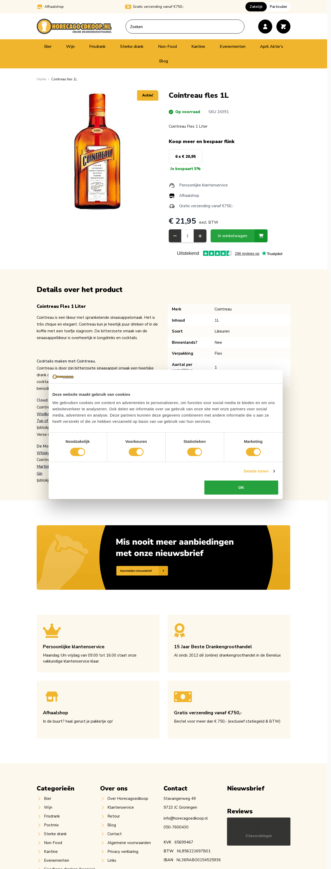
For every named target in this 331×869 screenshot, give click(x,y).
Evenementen (232, 46)
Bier (47, 46)
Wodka (43, 414)
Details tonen (257, 478)
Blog (163, 61)
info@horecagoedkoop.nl (186, 818)
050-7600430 (176, 827)
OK (242, 494)
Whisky (43, 453)
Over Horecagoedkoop (127, 798)
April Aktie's (271, 46)
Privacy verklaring (122, 851)
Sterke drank (132, 46)
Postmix (51, 825)
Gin (39, 473)
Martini (43, 466)
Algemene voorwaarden (129, 842)
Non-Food (167, 46)
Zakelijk (256, 6)
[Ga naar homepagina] (41, 79)
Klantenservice (120, 807)
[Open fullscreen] (97, 151)
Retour (113, 816)
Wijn (70, 46)
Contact (114, 833)
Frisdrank (97, 46)
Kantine (198, 46)
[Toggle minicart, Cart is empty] (283, 27)
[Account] (265, 27)
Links (111, 860)
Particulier (278, 6)
